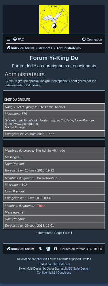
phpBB (41, 259)
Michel (60, 107)
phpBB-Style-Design (77, 268)
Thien (41, 205)
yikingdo (58, 150)
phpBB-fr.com (61, 264)
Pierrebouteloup (49, 178)
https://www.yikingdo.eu (21, 123)
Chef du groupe (17, 99)
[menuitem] (18, 39)
